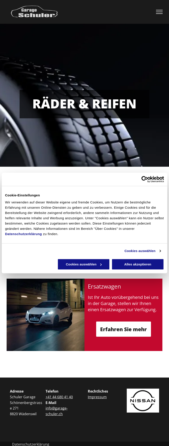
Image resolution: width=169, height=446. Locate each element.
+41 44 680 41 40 (59, 397)
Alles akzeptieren (137, 264)
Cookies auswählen (140, 251)
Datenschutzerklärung (23, 234)
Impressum (97, 397)
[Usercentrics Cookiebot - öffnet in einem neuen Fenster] (144, 179)
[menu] (159, 12)
